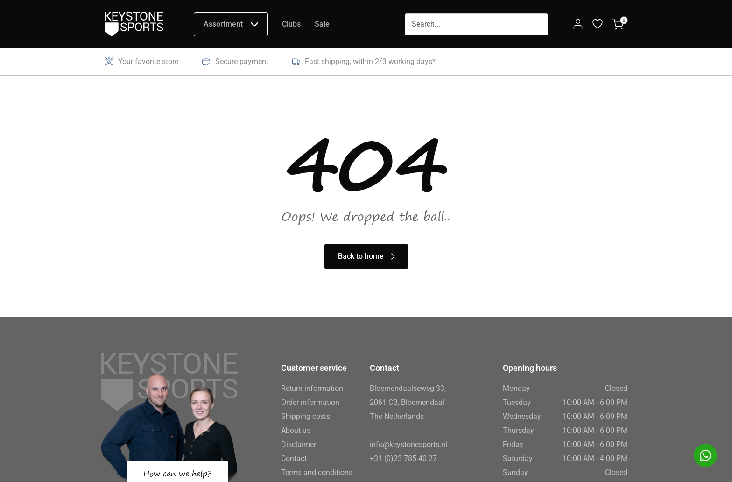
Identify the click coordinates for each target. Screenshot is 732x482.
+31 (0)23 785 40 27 (403, 458)
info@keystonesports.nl (408, 444)
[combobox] (476, 24)
